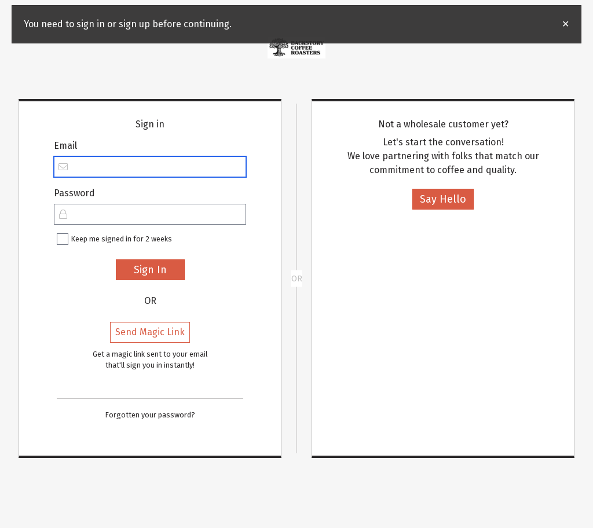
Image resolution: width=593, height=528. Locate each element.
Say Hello (443, 199)
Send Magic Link (150, 332)
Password (74, 193)
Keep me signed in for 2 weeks (121, 238)
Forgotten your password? (150, 414)
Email (65, 145)
